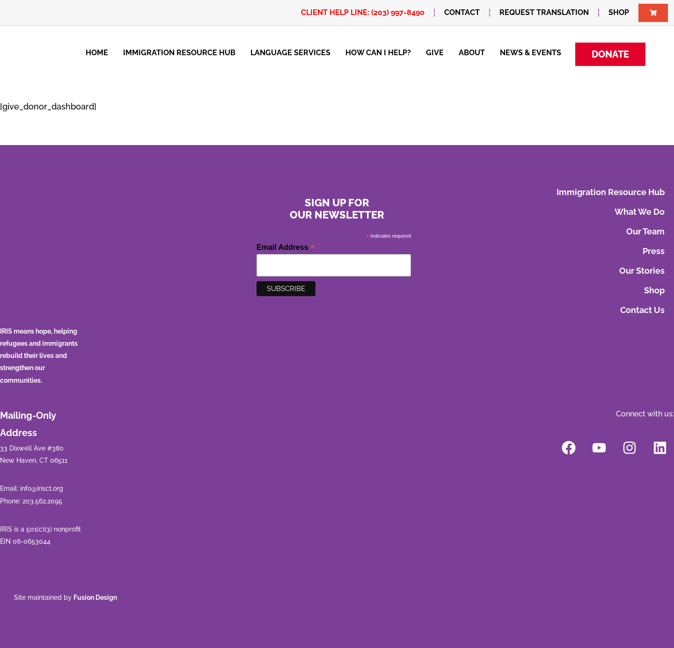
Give (435, 52)
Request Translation (544, 12)
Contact (462, 12)
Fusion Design (95, 597)
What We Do (640, 212)
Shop (618, 12)
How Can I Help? (378, 52)
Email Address (285, 247)
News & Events (530, 52)
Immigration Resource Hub (179, 52)
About (472, 52)
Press (654, 251)
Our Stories (642, 271)
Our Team (645, 231)
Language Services (290, 52)
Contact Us (642, 310)
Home (97, 52)
